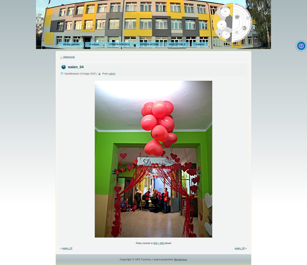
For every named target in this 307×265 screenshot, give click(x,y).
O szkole (94, 44)
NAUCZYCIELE (177, 44)
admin (112, 73)
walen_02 (67, 248)
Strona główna (71, 44)
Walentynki (67, 57)
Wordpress (180, 259)
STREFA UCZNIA (149, 44)
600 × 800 (159, 243)
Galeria (200, 44)
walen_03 (240, 248)
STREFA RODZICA (119, 44)
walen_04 (76, 67)
